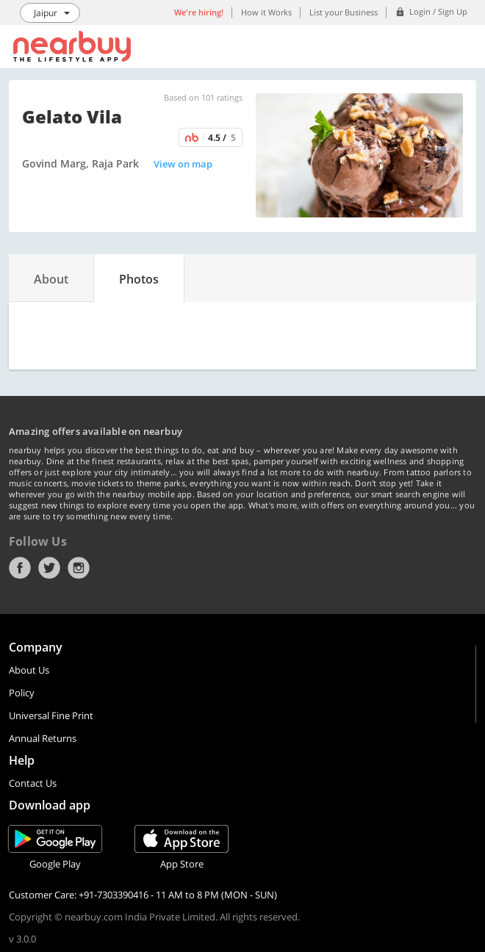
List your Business (343, 12)
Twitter (49, 568)
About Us (29, 670)
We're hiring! (198, 12)
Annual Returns (42, 738)
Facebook (20, 568)
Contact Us (33, 783)
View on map (183, 163)
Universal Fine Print (51, 715)
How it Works (266, 12)
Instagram (79, 568)
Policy (22, 692)
